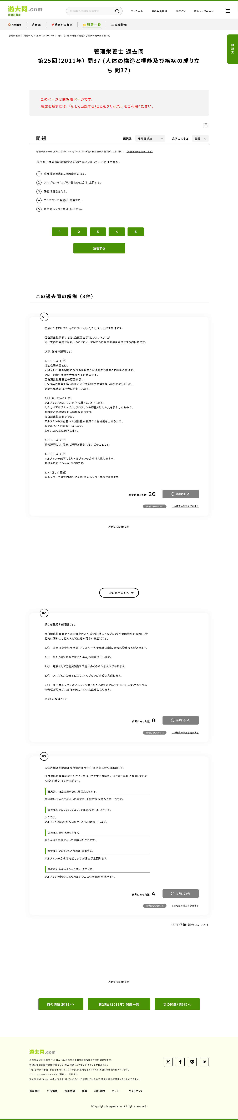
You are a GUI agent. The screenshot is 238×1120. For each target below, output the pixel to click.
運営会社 (34, 1091)
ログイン (180, 11)
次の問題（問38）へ (177, 1004)
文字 (180, 138)
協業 (85, 1091)
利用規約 (99, 1091)
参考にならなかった (155, 506)
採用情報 (70, 1091)
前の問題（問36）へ (61, 1004)
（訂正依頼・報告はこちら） (139, 151)
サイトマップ (136, 1091)
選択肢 (127, 138)
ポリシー (117, 1091)
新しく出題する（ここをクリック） (96, 106)
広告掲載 (52, 1091)
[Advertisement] (119, 553)
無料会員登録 (159, 11)
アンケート (137, 11)
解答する (99, 248)
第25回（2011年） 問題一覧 (119, 1004)
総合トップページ (204, 11)
